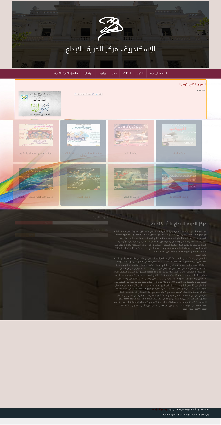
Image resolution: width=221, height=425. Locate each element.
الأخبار (141, 73)
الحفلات (127, 73)
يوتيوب (102, 73)
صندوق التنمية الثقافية (66, 73)
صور (115, 73)
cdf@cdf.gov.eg (158, 409)
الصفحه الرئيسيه (158, 73)
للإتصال (88, 73)
